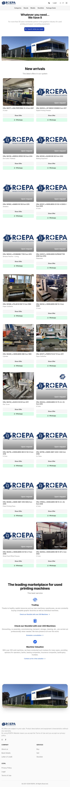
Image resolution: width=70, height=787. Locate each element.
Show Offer (18, 115)
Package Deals (51, 8)
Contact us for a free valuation (35, 659)
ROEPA (33, 784)
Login (55, 3)
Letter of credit (7, 757)
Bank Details (6, 753)
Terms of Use (6, 775)
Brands (26, 8)
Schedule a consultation (35, 635)
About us (5, 749)
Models (33, 8)
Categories (17, 8)
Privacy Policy (7, 768)
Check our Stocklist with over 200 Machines (35, 614)
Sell (38, 753)
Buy (38, 749)
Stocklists (41, 8)
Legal (3, 772)
